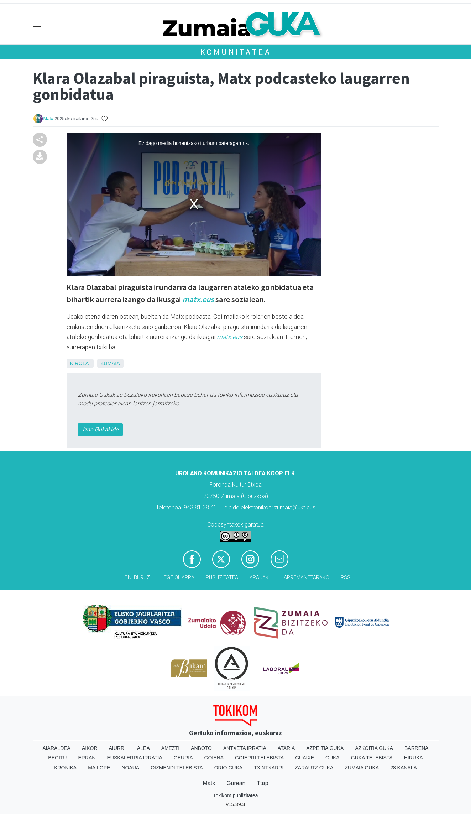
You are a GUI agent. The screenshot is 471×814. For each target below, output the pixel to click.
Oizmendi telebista (177, 768)
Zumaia (110, 363)
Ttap (262, 783)
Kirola (79, 363)
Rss (345, 578)
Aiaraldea (56, 748)
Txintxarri (268, 768)
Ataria (286, 748)
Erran (86, 758)
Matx (48, 118)
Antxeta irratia (244, 748)
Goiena (214, 758)
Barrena (416, 748)
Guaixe (304, 758)
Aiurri (117, 748)
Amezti (170, 748)
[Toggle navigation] (37, 24)
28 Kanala (403, 768)
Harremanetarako (304, 578)
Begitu (57, 758)
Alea (143, 748)
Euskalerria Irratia (134, 758)
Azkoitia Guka (374, 748)
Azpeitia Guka (325, 748)
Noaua (130, 768)
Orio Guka (228, 768)
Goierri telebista (259, 758)
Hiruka (413, 758)
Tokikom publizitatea (235, 795)
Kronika (65, 768)
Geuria (183, 758)
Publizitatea (222, 578)
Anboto (201, 748)
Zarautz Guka (314, 768)
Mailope (99, 768)
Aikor (90, 748)
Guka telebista (372, 758)
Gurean (235, 783)
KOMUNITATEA (235, 51)
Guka (332, 758)
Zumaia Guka (362, 768)
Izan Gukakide (100, 429)
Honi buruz (135, 578)
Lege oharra (177, 578)
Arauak (259, 578)
